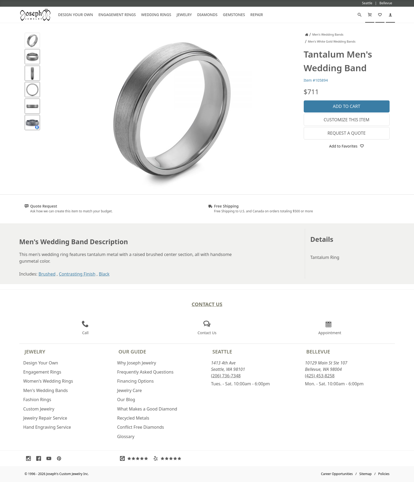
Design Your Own (75, 14)
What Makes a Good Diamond (147, 409)
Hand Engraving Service (47, 427)
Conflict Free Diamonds (140, 427)
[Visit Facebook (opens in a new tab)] (40, 458)
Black (104, 274)
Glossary (126, 436)
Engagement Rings (117, 14)
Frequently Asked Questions (145, 372)
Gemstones (234, 14)
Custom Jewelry (38, 409)
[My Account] (390, 15)
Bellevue (318, 351)
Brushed (46, 274)
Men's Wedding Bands (45, 390)
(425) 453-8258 (320, 376)
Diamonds (207, 14)
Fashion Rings (37, 399)
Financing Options (135, 381)
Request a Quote (346, 133)
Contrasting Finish (77, 274)
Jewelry (184, 14)
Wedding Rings (156, 14)
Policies (384, 474)
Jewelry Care (129, 390)
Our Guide (132, 351)
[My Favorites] (379, 15)
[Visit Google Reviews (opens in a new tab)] (135, 458)
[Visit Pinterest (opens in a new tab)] (60, 458)
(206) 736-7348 (226, 376)
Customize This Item (346, 120)
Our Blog (126, 399)
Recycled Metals (133, 418)
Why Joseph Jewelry (136, 363)
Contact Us (207, 304)
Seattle (222, 351)
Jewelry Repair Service (45, 418)
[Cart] (369, 15)
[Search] (359, 15)
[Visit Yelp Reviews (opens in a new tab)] (168, 458)
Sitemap (365, 474)
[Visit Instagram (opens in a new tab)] (30, 458)
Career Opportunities (337, 474)
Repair (256, 14)
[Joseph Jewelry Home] (306, 34)
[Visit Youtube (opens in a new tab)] (50, 458)
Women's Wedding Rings (48, 381)
